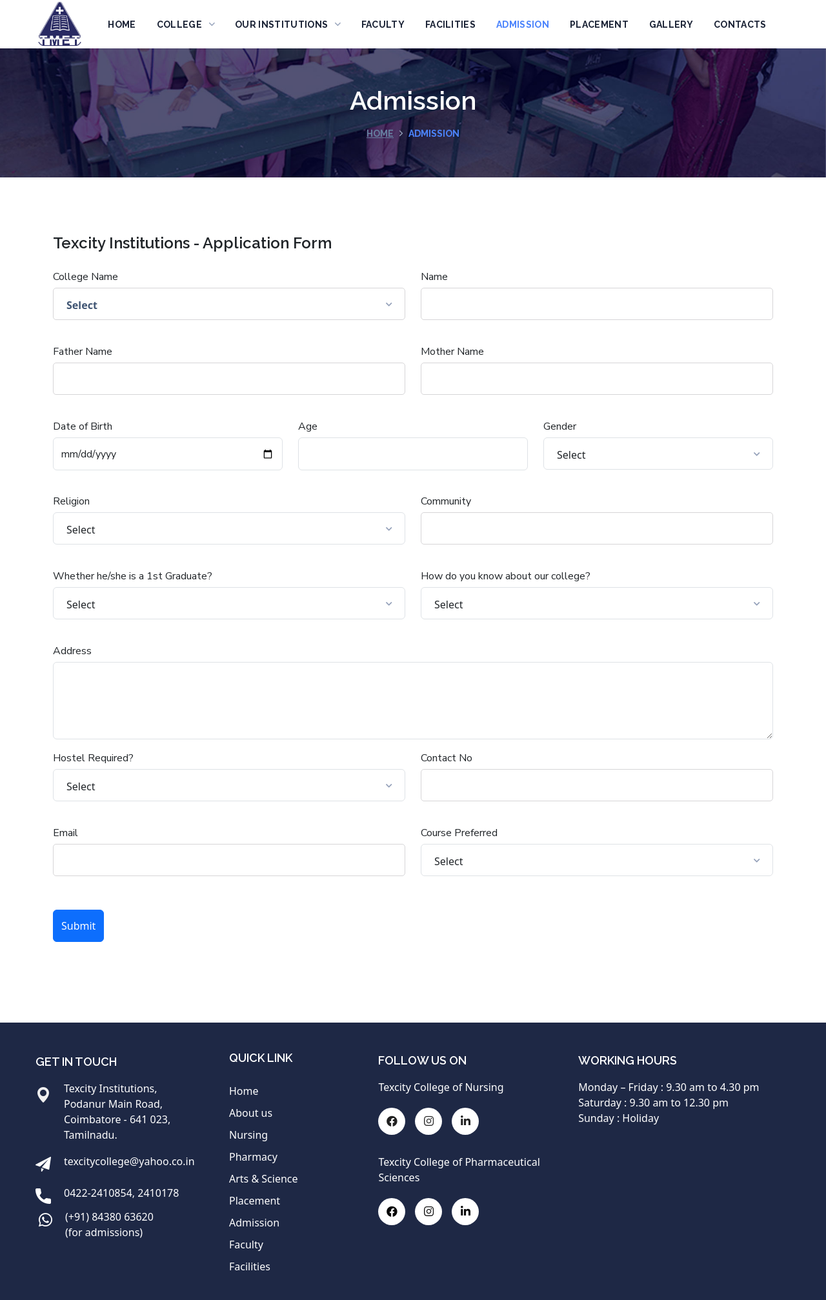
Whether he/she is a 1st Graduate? (132, 576)
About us (250, 1113)
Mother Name (452, 352)
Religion (71, 501)
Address (72, 651)
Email (65, 833)
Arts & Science (263, 1179)
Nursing (248, 1135)
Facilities (249, 1266)
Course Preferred (459, 833)
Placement (254, 1201)
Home (380, 133)
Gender (559, 426)
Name (434, 277)
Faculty (246, 1244)
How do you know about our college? (505, 576)
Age (307, 426)
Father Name (82, 352)
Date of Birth (82, 426)
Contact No (446, 758)
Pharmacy (253, 1157)
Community (446, 501)
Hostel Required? (93, 758)
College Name (85, 277)
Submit (78, 926)
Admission (254, 1222)
